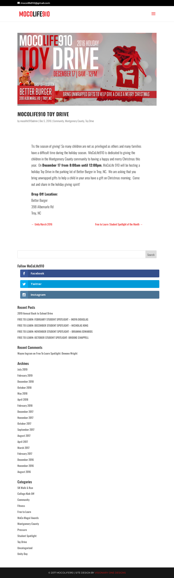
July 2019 (22, 369)
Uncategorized (24, 548)
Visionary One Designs (110, 572)
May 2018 (22, 393)
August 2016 (24, 472)
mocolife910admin (29, 121)
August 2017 (24, 435)
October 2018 (24, 387)
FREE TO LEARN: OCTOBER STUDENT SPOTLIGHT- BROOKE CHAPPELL (53, 337)
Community (58, 121)
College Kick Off (25, 493)
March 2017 (23, 448)
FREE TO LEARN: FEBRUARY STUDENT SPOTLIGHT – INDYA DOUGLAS (52, 319)
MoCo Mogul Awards (28, 518)
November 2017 (25, 417)
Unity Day (22, 554)
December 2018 (25, 381)
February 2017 (24, 453)
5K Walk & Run (25, 488)
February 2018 (24, 405)
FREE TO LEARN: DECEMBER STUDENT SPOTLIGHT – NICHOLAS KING (52, 325)
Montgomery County (74, 121)
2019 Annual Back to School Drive (35, 313)
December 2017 (25, 411)
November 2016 (25, 466)
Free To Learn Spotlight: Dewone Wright (57, 353)
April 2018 (22, 399)
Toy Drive (89, 121)
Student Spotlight (27, 536)
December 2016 (25, 459)
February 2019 (24, 375)
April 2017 (22, 442)
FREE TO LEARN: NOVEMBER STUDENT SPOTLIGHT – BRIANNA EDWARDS (55, 331)
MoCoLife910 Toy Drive (43, 114)
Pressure (22, 530)
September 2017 (25, 429)
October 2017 (24, 423)
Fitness (21, 506)
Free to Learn (24, 512)
